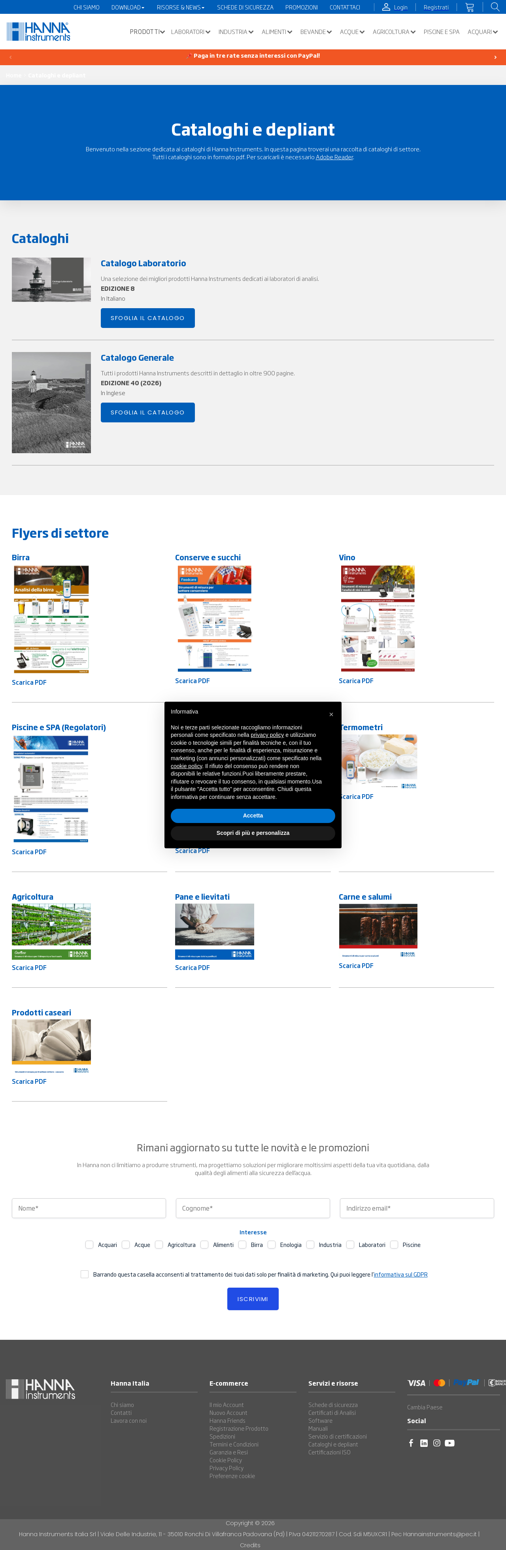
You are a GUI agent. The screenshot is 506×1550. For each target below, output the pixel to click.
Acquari (483, 32)
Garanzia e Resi (229, 1452)
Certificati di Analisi (332, 1412)
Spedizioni (222, 1436)
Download (128, 7)
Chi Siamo (87, 7)
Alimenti (277, 32)
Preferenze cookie (232, 1476)
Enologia (291, 1245)
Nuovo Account (228, 1412)
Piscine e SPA (442, 32)
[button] (145, 32)
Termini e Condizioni (234, 1444)
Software (320, 1420)
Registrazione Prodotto (239, 1428)
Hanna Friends (227, 1420)
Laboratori (191, 32)
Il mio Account (227, 1405)
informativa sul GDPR (401, 1274)
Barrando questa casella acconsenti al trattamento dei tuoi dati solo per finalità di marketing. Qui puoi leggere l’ (260, 1274)
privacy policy (267, 735)
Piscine (412, 1245)
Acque (352, 32)
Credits (250, 1545)
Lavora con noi (129, 1420)
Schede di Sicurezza (245, 7)
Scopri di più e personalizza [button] (253, 833)
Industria (236, 32)
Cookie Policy (226, 1460)
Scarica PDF (29, 682)
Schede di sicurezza (333, 1405)
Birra (257, 1245)
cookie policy (186, 766)
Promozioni (301, 7)
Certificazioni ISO (329, 1452)
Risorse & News (181, 7)
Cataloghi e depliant (333, 1444)
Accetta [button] (253, 815)
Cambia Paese (424, 1407)
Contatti (121, 1412)
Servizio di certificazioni (337, 1436)
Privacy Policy (227, 1468)
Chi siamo (122, 1405)
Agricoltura (394, 32)
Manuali (318, 1428)
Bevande (316, 32)
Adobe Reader (334, 157)
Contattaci (345, 7)
